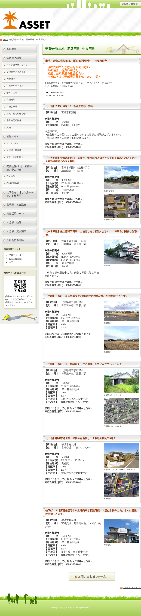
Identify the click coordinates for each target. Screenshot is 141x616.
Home (5, 39)
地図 (11, 262)
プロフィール (15, 255)
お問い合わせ (15, 258)
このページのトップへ (132, 588)
